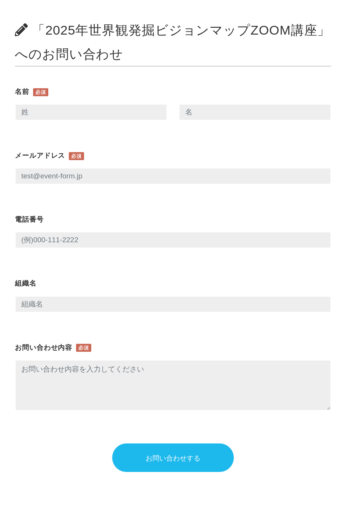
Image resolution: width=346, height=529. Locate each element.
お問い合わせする (173, 458)
